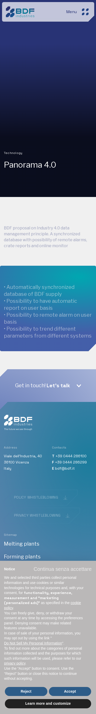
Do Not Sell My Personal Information (33, 643)
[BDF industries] (21, 10)
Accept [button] (70, 691)
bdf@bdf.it (65, 468)
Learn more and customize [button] (48, 703)
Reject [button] (26, 691)
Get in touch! (42, 385)
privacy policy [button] (14, 663)
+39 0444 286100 (71, 456)
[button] (62, 569)
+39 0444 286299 (71, 462)
